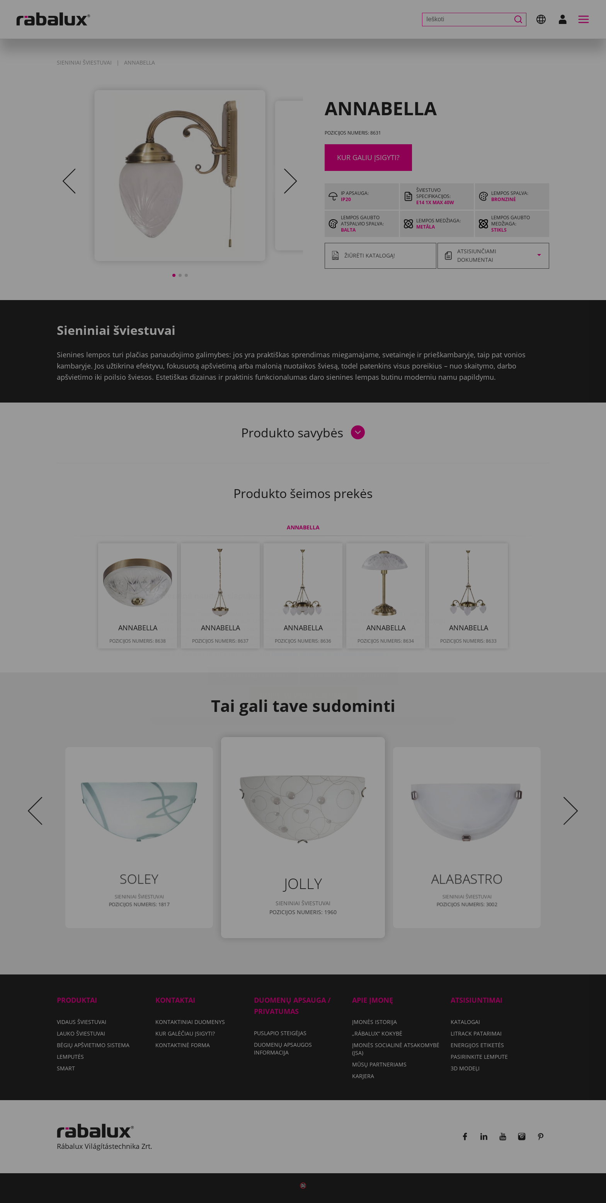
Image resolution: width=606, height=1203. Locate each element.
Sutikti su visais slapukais (303, 649)
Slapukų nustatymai (253, 630)
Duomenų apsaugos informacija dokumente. (331, 607)
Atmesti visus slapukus (349, 630)
